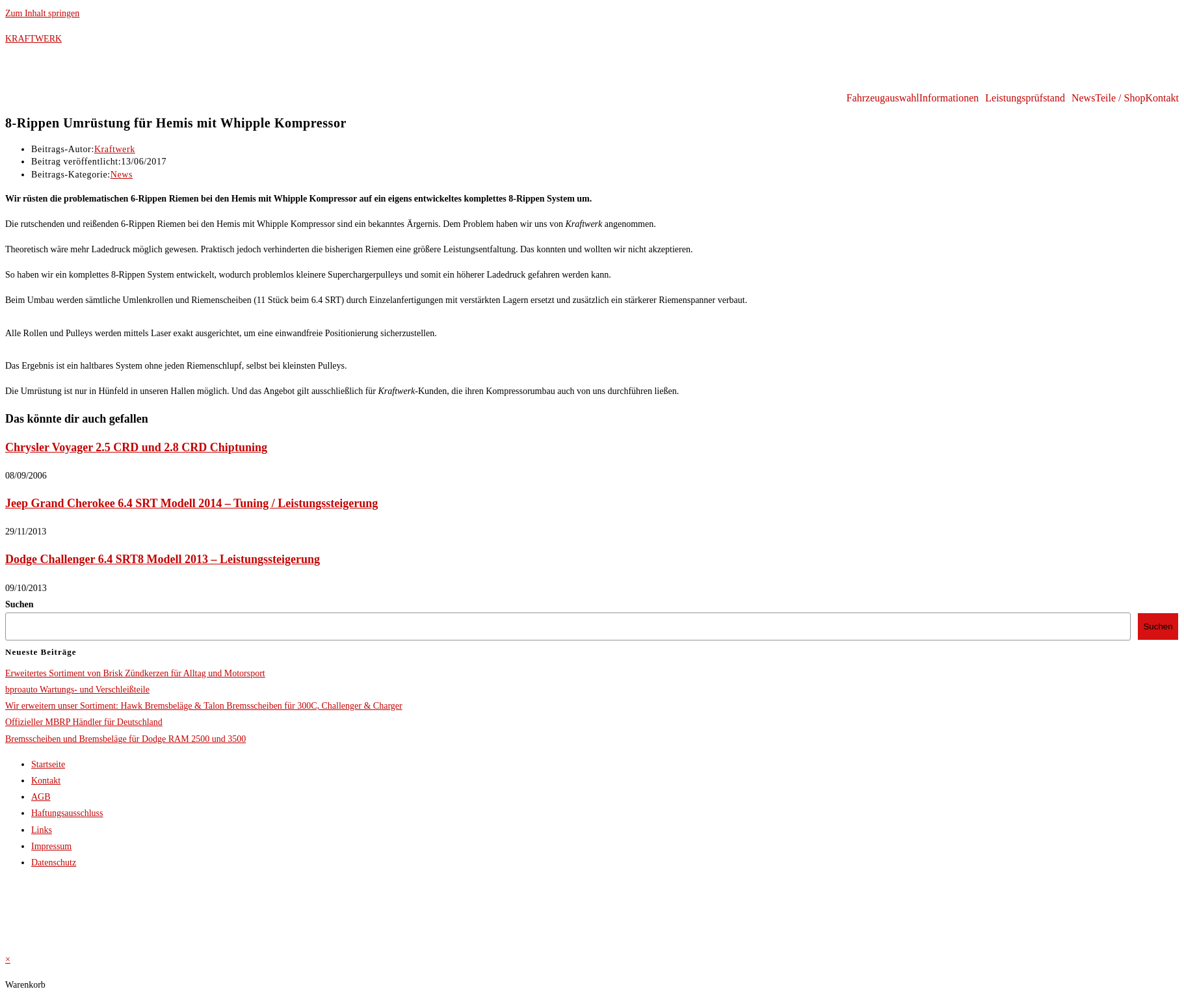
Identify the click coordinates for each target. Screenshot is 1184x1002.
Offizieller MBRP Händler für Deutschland (84, 722)
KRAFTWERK (33, 39)
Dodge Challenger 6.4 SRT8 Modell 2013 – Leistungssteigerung (162, 559)
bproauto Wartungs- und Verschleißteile (77, 689)
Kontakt (1162, 98)
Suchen (19, 604)
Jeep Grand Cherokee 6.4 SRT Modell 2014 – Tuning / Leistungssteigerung (191, 503)
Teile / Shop (1120, 98)
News (1083, 98)
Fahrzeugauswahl (883, 98)
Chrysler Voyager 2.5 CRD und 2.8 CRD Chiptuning (136, 447)
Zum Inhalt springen (42, 13)
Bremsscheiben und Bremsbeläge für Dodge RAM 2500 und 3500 (125, 739)
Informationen (949, 98)
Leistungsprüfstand (1025, 98)
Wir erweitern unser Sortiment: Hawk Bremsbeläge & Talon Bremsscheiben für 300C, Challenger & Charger (203, 706)
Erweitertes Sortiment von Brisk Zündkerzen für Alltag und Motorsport (135, 673)
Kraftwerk (114, 149)
